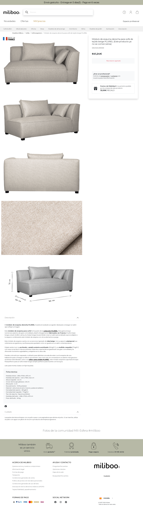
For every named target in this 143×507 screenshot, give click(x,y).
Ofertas (24, 21)
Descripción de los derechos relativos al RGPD (28, 486)
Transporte (16, 475)
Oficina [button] (33, 29)
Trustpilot (107, 476)
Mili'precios (39, 21)
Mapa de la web (58, 472)
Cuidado (8, 412)
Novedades (9, 21)
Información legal (18, 469)
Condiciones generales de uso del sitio (25, 483)
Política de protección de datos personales (27, 481)
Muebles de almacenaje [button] (56, 29)
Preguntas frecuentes (60, 466)
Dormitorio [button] (73, 29)
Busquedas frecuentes (60, 476)
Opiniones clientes (59, 469)
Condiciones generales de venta (23, 478)
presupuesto (105, 76)
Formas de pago (18, 472)
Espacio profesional (131, 21)
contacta (114, 76)
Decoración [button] (122, 29)
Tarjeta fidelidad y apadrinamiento (24, 489)
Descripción (10, 318)
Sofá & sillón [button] (8, 29)
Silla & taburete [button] (21, 29)
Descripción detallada (98, 47)
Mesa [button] (42, 29)
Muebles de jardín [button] (96, 29)
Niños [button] (83, 29)
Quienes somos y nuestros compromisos (26, 466)
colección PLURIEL (51, 331)
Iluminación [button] (110, 29)
